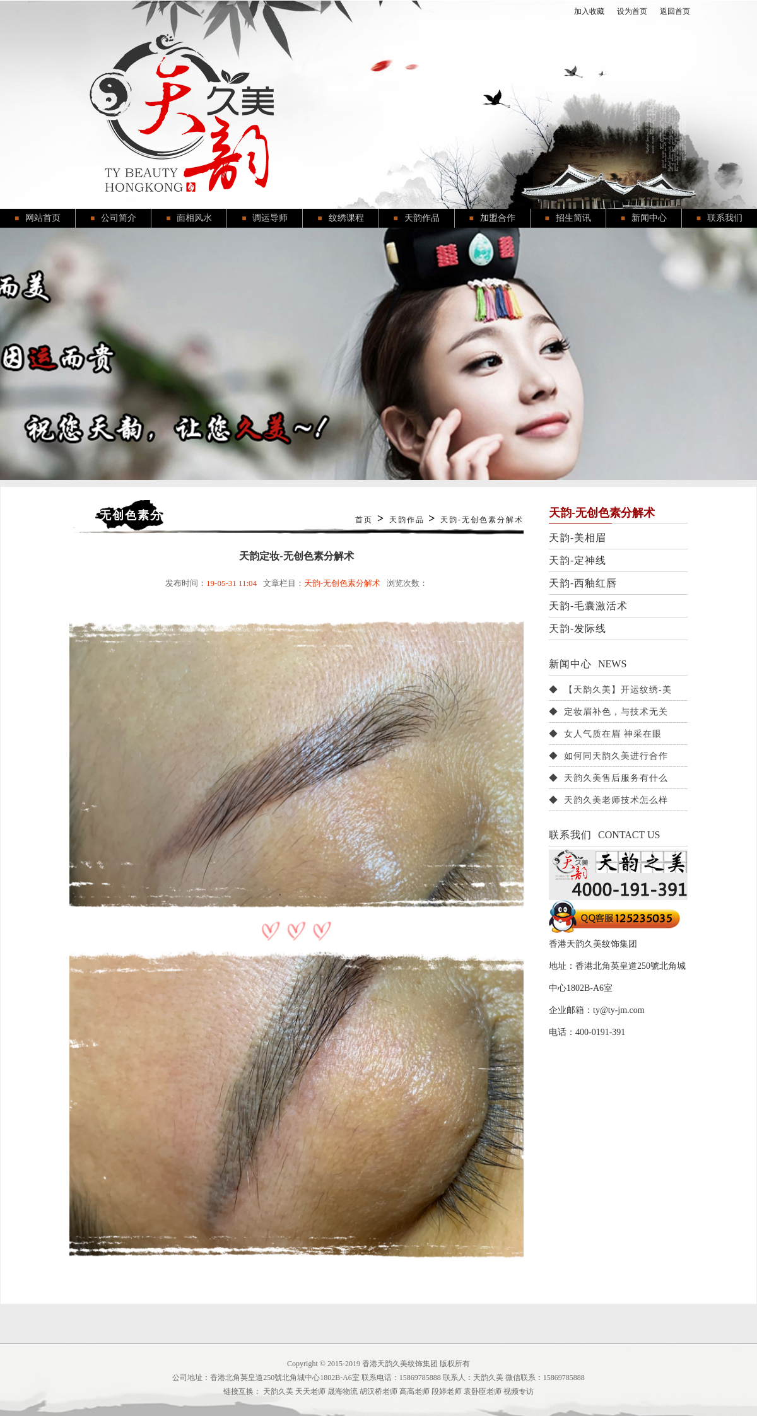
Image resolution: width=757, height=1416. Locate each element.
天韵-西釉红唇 (583, 583)
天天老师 (310, 1391)
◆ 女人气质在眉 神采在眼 (605, 734)
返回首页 (675, 11)
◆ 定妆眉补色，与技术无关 (608, 712)
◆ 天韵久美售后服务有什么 (608, 778)
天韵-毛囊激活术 (588, 605)
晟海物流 (342, 1391)
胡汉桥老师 (378, 1391)
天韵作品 (407, 519)
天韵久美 (278, 1391)
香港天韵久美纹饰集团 (400, 1363)
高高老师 (414, 1391)
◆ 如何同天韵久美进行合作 (608, 756)
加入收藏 (589, 11)
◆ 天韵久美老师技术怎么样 (608, 800)
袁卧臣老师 (483, 1391)
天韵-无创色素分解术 (482, 519)
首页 (364, 519)
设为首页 (632, 11)
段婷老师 (446, 1391)
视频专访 (518, 1391)
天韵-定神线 (577, 560)
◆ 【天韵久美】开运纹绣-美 (610, 689)
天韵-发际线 (577, 628)
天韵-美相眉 (577, 537)
